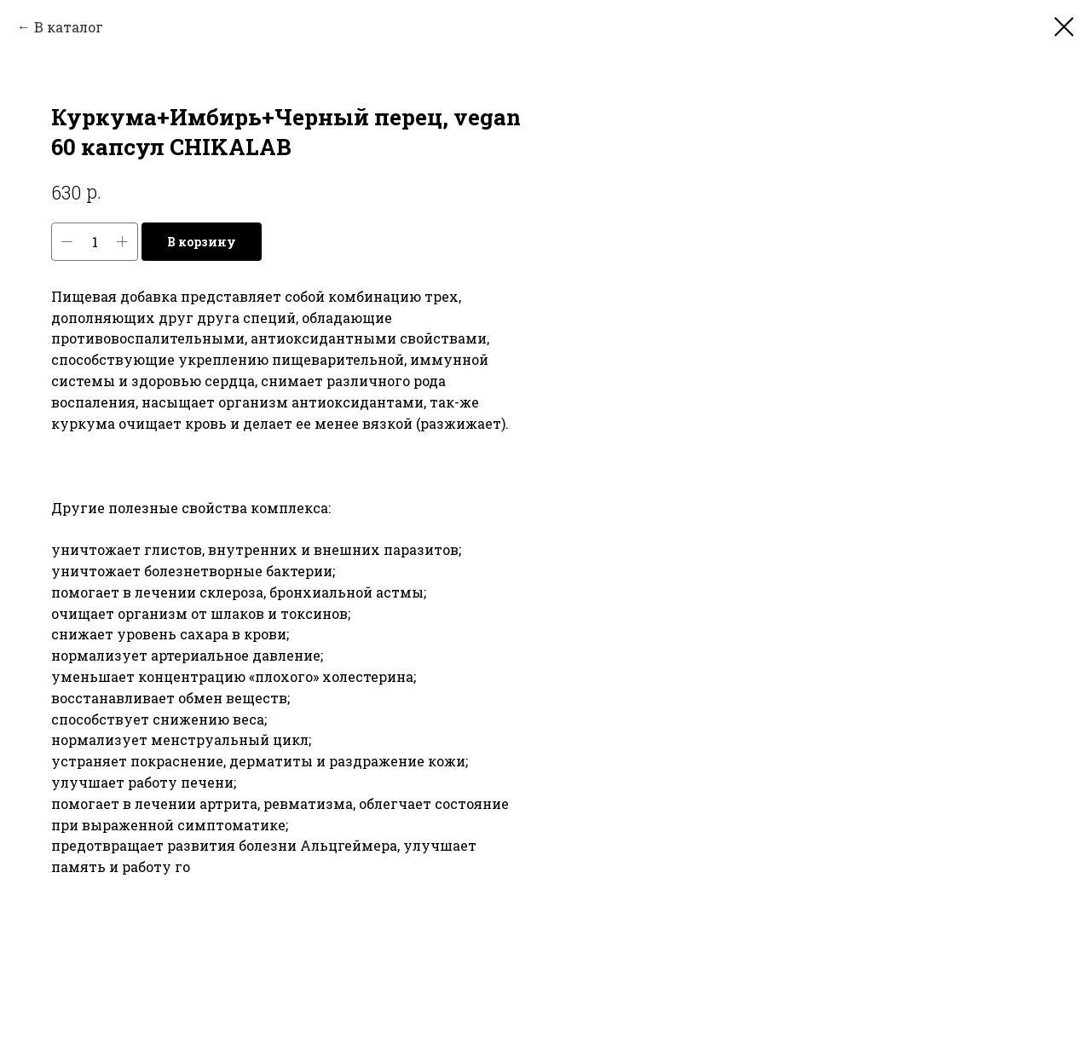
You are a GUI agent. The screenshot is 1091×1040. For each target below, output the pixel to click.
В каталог (68, 27)
